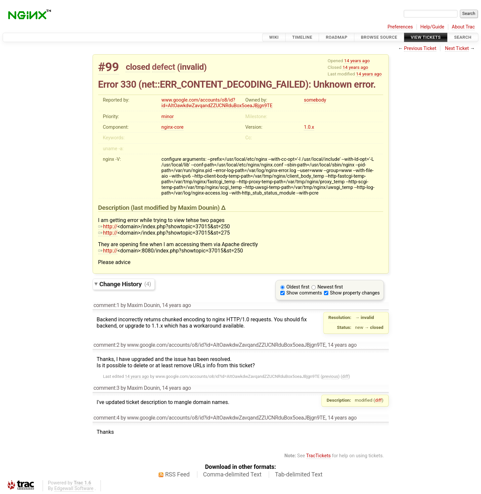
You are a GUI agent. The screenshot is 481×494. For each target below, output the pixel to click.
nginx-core (172, 127)
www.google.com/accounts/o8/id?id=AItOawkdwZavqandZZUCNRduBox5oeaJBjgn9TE (216, 103)
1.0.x (309, 127)
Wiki (274, 37)
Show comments (304, 293)
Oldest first (297, 287)
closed (138, 67)
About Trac (463, 27)
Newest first (330, 287)
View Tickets (426, 37)
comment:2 (106, 345)
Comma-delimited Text (232, 474)
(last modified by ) (176, 207)
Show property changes (355, 293)
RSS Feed (177, 474)
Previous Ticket (420, 48)
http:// (108, 226)
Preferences (400, 27)
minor (167, 116)
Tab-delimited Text (299, 474)
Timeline (302, 37)
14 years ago (357, 60)
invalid (192, 67)
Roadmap (336, 37)
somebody (315, 100)
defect (163, 67)
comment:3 (106, 388)
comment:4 (106, 418)
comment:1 (106, 305)
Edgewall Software (74, 488)
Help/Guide (432, 27)
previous (330, 376)
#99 (108, 67)
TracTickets (318, 456)
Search (462, 37)
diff (345, 376)
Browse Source (379, 37)
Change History (125, 284)
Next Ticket (457, 48)
